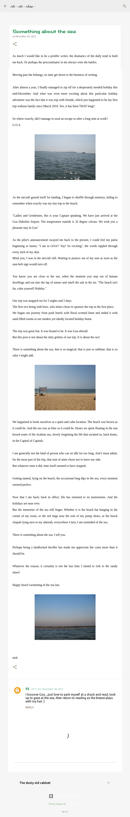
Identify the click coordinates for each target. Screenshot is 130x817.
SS (27, 688)
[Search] (124, 6)
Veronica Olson (74, 804)
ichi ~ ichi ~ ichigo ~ (23, 6)
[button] (15, 44)
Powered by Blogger (65, 796)
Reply (30, 707)
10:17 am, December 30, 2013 (47, 689)
